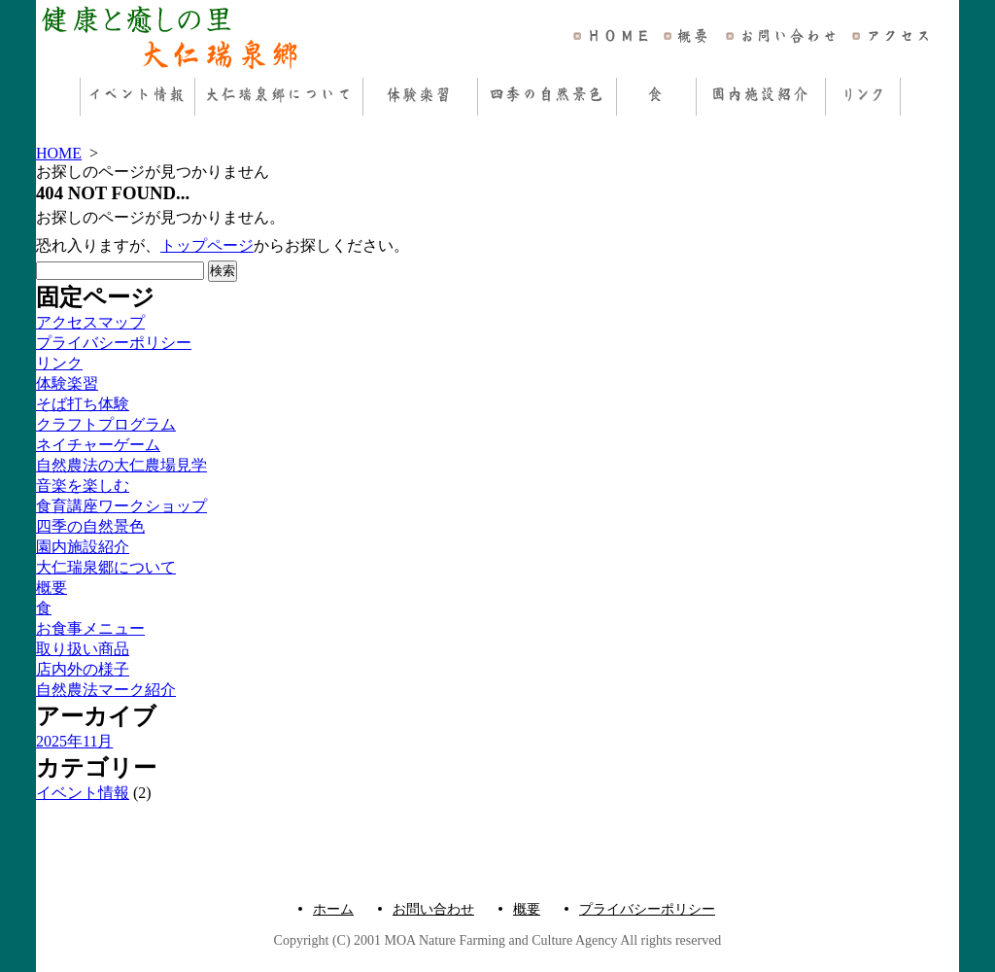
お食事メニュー (90, 628)
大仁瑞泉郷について (106, 567)
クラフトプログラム (106, 424)
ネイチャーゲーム (98, 444)
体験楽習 (67, 383)
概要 (51, 587)
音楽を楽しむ (82, 485)
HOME (59, 153)
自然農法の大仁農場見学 (121, 465)
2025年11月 (74, 741)
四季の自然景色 (90, 526)
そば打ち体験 (82, 404)
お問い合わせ (433, 909)
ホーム (333, 909)
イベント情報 (82, 792)
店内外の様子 (82, 669)
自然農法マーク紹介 (106, 689)
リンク (59, 363)
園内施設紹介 (82, 546)
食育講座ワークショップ (121, 506)
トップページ (207, 245)
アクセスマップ (90, 322)
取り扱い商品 (82, 649)
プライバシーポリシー (113, 342)
